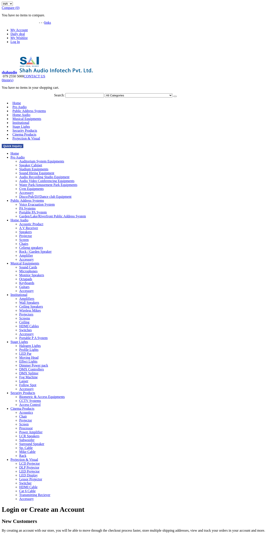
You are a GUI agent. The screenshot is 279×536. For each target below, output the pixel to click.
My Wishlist (19, 38)
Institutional (18, 295)
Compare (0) (10, 8)
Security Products (22, 393)
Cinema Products (22, 408)
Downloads (31, 23)
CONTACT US (34, 76)
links (47, 22)
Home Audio (19, 220)
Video (18, 23)
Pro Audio (17, 157)
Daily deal (17, 34)
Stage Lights (19, 342)
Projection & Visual (26, 138)
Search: (59, 95)
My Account (19, 30)
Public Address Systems (27, 200)
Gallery (8, 23)
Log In (15, 42)
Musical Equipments (24, 263)
